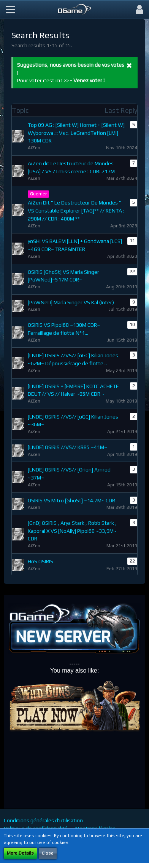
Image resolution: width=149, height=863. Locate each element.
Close (48, 853)
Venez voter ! (89, 80)
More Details (20, 853)
